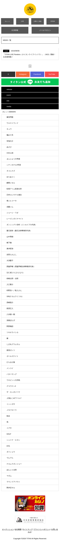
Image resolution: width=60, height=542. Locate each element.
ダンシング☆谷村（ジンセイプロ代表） (22, 225)
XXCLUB (10, 153)
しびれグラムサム (13, 344)
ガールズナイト (12, 356)
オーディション (8, 529)
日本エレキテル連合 (14, 195)
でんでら (10, 458)
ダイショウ (11, 452)
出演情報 (14, 30)
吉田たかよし (12, 255)
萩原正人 (10, 308)
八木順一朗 (11, 314)
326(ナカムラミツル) (14, 296)
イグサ (9, 428)
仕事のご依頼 (37, 21)
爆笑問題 (10, 117)
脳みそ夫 (10, 135)
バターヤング (12, 374)
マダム (9, 476)
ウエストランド (12, 123)
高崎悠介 (10, 302)
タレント (7, 21)
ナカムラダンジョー (14, 464)
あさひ (9, 147)
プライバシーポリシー (42, 529)
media (9, 106)
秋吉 (8, 416)
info (8, 101)
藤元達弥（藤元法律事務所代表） (19, 231)
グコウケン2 (11, 386)
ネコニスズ (11, 171)
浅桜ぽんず (11, 320)
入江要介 (10, 284)
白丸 (8, 446)
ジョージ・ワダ (12, 213)
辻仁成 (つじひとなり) (15, 273)
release (9, 89)
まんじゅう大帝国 (13, 159)
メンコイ (10, 368)
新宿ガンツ (11, 350)
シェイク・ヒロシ (13, 440)
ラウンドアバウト (13, 482)
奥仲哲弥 (10, 249)
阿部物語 (10, 326)
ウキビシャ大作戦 (13, 380)
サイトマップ (27, 529)
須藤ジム (10, 207)
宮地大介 (10, 141)
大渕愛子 (10, 260)
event (9, 95)
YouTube (52, 74)
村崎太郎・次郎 (12, 278)
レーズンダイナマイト (15, 219)
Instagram (22, 74)
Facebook (37, 74)
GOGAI (53, 21)
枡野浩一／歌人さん (14, 290)
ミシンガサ (11, 404)
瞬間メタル (11, 183)
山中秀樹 (10, 237)
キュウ (9, 129)
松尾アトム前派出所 (14, 189)
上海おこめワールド (14, 398)
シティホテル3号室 (14, 165)
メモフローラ (12, 410)
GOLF (9, 434)
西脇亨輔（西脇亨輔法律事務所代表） (21, 266)
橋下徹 (9, 243)
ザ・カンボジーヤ (13, 392)
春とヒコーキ (12, 201)
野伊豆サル (11, 488)
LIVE (22, 21)
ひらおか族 (11, 362)
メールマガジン (45, 30)
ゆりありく (11, 177)
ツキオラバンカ (12, 332)
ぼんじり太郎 (12, 470)
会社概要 (18, 529)
